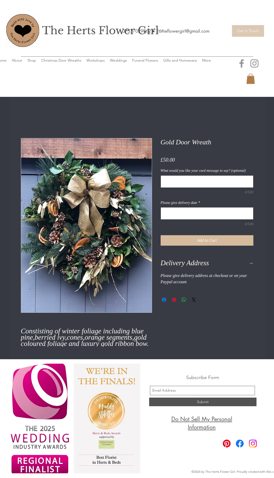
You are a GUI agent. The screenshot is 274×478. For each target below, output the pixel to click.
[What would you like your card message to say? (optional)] (207, 181)
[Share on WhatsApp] (184, 300)
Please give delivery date (180, 203)
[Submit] (202, 402)
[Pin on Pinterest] (174, 300)
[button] (250, 79)
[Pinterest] (226, 443)
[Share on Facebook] (164, 300)
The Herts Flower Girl (100, 30)
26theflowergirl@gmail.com (182, 31)
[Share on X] (194, 300)
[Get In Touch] (248, 31)
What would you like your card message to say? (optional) (203, 171)
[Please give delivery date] (207, 213)
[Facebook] (240, 443)
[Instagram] (253, 443)
